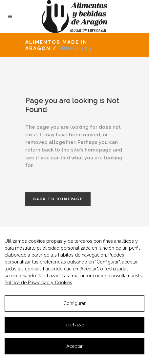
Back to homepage (58, 199)
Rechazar (74, 324)
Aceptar (74, 346)
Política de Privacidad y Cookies (38, 282)
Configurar (74, 303)
